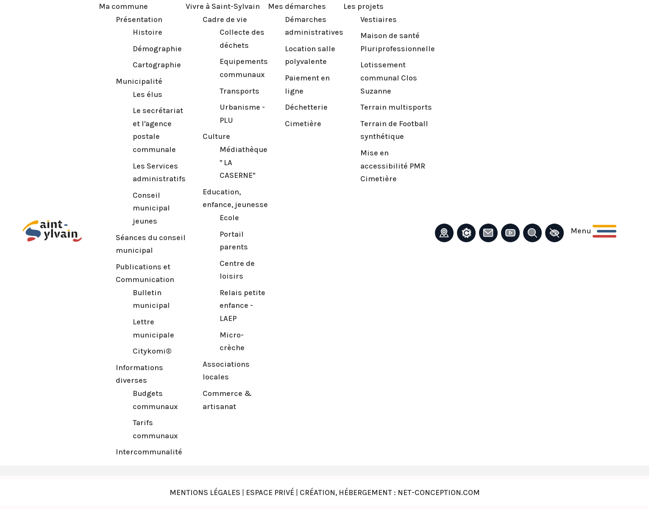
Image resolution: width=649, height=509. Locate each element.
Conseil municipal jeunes (151, 208)
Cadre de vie (225, 19)
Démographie (157, 48)
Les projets (363, 6)
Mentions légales (205, 492)
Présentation (139, 19)
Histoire (147, 32)
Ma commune (123, 6)
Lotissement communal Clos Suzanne (388, 77)
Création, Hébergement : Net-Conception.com (390, 492)
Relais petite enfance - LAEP (242, 305)
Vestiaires (378, 19)
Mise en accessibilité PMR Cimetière (392, 165)
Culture (216, 136)
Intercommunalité (149, 451)
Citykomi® (152, 351)
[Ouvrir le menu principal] (593, 231)
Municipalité (139, 81)
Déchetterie (306, 107)
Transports (239, 91)
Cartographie (157, 64)
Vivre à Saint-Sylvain (223, 6)
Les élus (147, 94)
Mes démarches (297, 6)
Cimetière (303, 123)
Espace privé (270, 492)
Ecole (229, 217)
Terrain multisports (396, 107)
